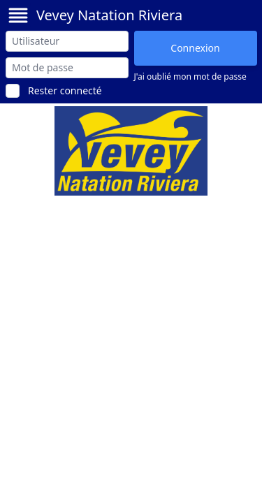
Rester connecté (65, 90)
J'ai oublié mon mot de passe (190, 76)
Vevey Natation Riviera (109, 15)
